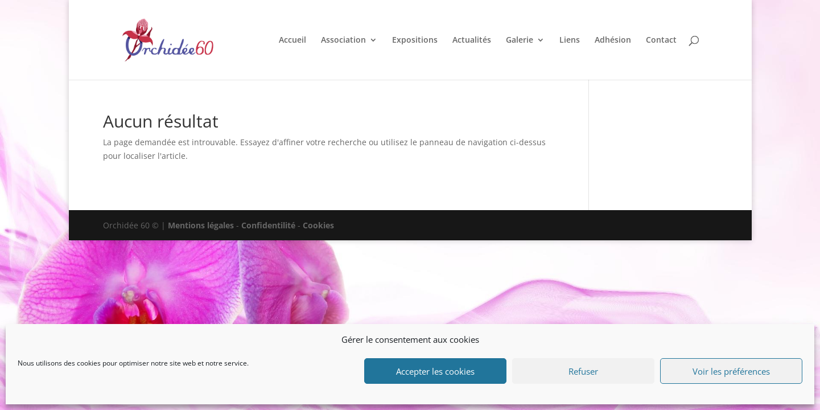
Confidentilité (268, 225)
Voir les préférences (731, 371)
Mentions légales (201, 225)
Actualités (471, 40)
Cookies (318, 225)
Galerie (519, 40)
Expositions (415, 40)
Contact (661, 40)
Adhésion (613, 40)
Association (343, 40)
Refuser (583, 371)
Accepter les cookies (435, 371)
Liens (569, 40)
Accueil (292, 40)
